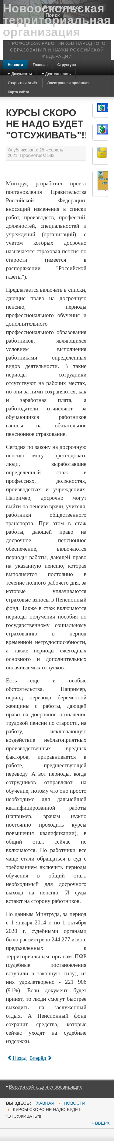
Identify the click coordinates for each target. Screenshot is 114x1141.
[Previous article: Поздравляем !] (17, 1058)
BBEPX (102, 1123)
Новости (74, 1103)
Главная (44, 1103)
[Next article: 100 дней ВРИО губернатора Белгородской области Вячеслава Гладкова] (40, 1058)
